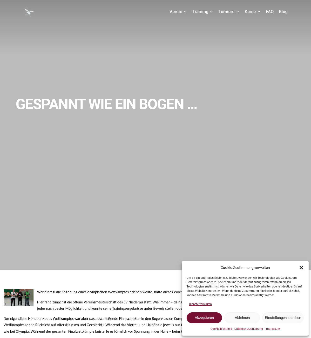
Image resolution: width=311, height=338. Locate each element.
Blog (283, 11)
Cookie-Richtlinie (221, 329)
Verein (175, 11)
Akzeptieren (204, 318)
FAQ (270, 11)
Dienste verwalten (200, 304)
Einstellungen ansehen (283, 318)
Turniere (226, 11)
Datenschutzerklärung (248, 329)
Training (200, 11)
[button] (301, 267)
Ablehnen (242, 318)
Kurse (250, 11)
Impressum (272, 329)
